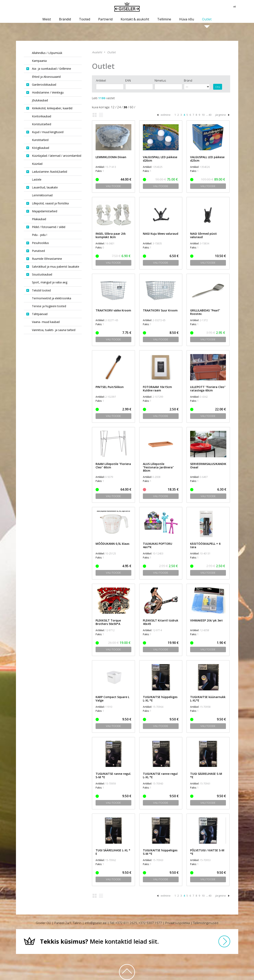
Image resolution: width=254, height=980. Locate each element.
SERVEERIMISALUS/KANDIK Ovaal (208, 465)
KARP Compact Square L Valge (112, 698)
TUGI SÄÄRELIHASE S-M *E (206, 775)
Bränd (188, 80)
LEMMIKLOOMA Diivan (111, 157)
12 (113, 107)
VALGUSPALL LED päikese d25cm (207, 158)
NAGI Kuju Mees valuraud (160, 234)
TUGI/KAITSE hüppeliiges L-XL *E (160, 698)
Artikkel (101, 80)
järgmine (220, 115)
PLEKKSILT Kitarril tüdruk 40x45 (160, 622)
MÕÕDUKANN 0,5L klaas (112, 544)
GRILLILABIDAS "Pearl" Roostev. (205, 312)
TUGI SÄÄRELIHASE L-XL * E (113, 852)
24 (119, 107)
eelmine (166, 115)
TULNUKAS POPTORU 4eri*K (157, 545)
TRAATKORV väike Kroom (113, 310)
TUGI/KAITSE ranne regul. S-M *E (113, 775)
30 (125, 107)
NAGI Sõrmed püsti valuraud (203, 235)
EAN (128, 80)
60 (131, 107)
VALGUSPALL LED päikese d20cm (160, 158)
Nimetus (160, 80)
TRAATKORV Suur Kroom (160, 310)
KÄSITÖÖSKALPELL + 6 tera (205, 545)
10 (203, 115)
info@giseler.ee (95, 923)
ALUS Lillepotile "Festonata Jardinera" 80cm (158, 467)
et (236, 7)
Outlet (111, 52)
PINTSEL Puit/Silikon (110, 387)
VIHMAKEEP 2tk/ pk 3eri (206, 620)
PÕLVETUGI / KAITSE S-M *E (207, 852)
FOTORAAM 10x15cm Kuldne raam (157, 388)
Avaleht (97, 52)
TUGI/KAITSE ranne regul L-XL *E (160, 775)
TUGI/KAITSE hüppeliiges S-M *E (160, 852)
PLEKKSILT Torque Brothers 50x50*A (108, 622)
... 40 (208, 115)
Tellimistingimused (205, 923)
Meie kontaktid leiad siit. (99, 941)
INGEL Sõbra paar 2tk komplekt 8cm (111, 235)
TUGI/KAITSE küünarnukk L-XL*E (208, 698)
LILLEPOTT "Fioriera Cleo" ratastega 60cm (208, 388)
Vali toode (113, 186)
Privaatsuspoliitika (177, 923)
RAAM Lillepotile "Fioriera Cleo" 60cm (113, 465)
